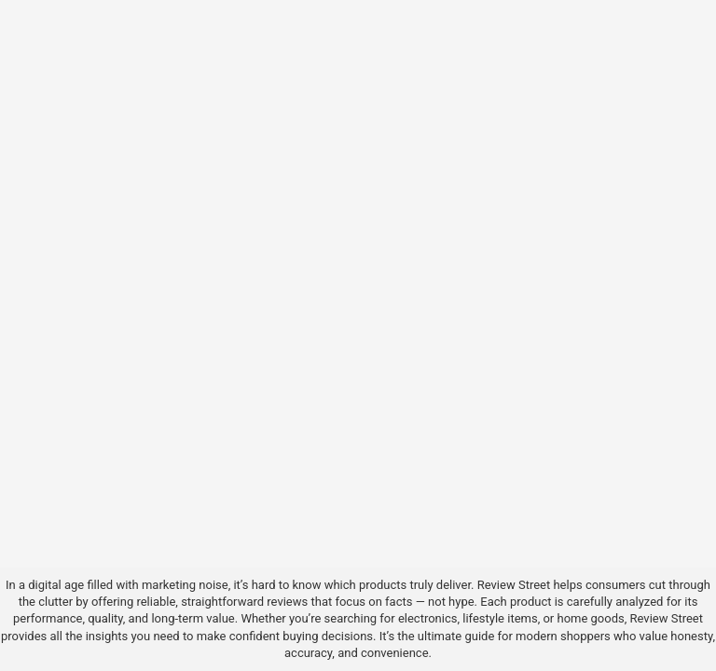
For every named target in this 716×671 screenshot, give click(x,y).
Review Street (513, 585)
